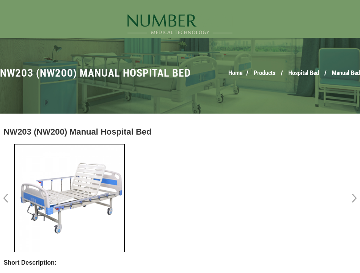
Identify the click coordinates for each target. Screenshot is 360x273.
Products (264, 73)
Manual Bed (346, 73)
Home (235, 73)
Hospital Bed (303, 73)
